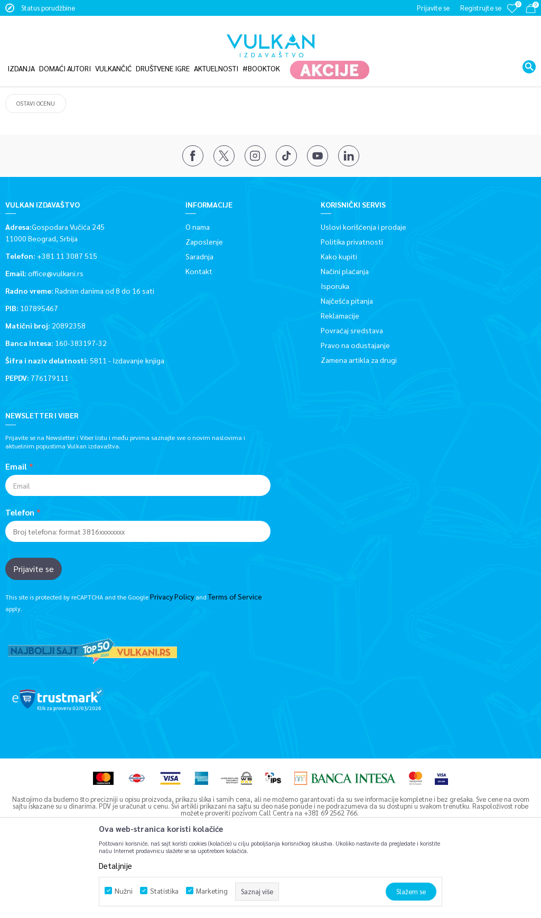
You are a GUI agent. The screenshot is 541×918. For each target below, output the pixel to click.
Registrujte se (480, 7)
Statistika (164, 891)
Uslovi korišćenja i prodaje (363, 290)
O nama (197, 290)
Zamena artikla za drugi (359, 423)
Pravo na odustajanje (355, 408)
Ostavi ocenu (35, 167)
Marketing (212, 891)
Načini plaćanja (345, 334)
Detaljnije (115, 865)
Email (16, 529)
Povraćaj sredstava (352, 393)
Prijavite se (33, 632)
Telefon (19, 575)
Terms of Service (235, 659)
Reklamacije (340, 378)
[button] (529, 54)
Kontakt (198, 334)
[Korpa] (531, 10)
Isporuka (335, 349)
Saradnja (199, 319)
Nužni (124, 891)
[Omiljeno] (512, 15)
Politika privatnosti (352, 305)
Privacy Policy (172, 659)
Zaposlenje (204, 305)
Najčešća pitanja (347, 364)
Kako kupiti (339, 319)
